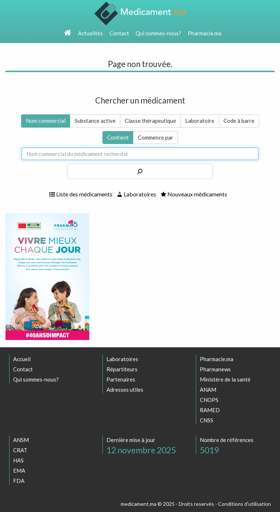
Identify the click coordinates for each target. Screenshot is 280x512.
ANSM (21, 440)
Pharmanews (215, 369)
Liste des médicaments (80, 194)
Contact (119, 33)
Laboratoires (136, 194)
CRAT (20, 450)
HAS (18, 460)
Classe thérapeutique (150, 120)
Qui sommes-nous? (158, 33)
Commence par (155, 137)
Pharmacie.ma (204, 33)
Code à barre (238, 120)
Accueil (22, 359)
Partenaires (120, 379)
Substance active (95, 120)
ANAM (208, 389)
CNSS (206, 420)
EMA (19, 470)
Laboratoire (199, 120)
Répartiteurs (121, 369)
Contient (118, 137)
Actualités (90, 33)
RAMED (210, 410)
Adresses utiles (124, 389)
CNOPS (209, 399)
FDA (18, 480)
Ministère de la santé (225, 379)
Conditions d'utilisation (244, 504)
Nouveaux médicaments (194, 194)
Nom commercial (46, 120)
